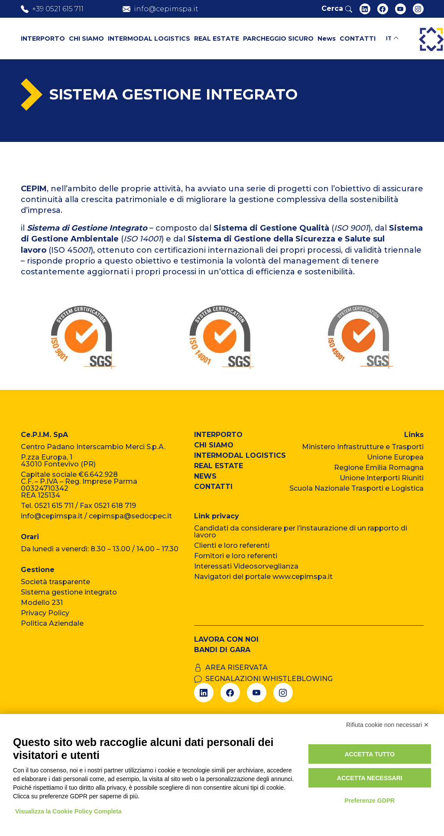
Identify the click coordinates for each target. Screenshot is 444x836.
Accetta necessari (369, 778)
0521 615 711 (54, 506)
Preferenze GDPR (369, 800)
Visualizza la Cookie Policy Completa (68, 811)
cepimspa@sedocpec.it (130, 516)
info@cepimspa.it (52, 516)
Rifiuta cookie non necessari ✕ (387, 724)
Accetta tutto (369, 754)
